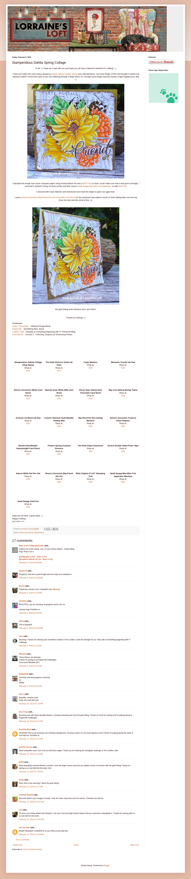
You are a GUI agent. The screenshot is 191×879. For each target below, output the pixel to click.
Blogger (106, 865)
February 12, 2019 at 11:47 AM (31, 802)
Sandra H (23, 571)
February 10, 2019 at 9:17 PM (31, 721)
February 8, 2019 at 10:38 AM (31, 578)
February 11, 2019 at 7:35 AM (31, 772)
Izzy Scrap (23, 712)
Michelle (22, 654)
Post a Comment (22, 840)
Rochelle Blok (25, 729)
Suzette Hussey (25, 747)
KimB (21, 762)
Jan (20, 810)
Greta (21, 780)
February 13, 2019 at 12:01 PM (31, 819)
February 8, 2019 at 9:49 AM (30, 563)
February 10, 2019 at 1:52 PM (31, 704)
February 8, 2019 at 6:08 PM (30, 613)
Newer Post (17, 845)
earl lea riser (24, 828)
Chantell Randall (26, 795)
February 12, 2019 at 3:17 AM (31, 787)
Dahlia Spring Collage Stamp (64, 74)
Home (76, 845)
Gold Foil (122, 186)
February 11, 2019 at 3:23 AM (31, 754)
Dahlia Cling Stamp (26, 532)
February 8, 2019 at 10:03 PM (31, 628)
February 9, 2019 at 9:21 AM (30, 686)
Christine (23, 601)
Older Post (134, 845)
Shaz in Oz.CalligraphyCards (31, 546)
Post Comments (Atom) (32, 849)
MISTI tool (87, 183)
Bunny (22, 586)
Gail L (21, 694)
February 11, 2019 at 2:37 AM (31, 739)
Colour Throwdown (20, 326)
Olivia (21, 621)
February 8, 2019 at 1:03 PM (30, 593)
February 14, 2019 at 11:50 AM (31, 834)
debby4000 (23, 674)
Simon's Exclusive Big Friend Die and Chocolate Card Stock (48, 197)
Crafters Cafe (18, 332)
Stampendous (39, 532)
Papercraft (17, 329)
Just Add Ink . (18, 334)
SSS (28, 370)
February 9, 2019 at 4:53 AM (30, 666)
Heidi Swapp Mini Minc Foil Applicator (95, 186)
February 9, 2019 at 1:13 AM (30, 646)
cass (21, 636)
